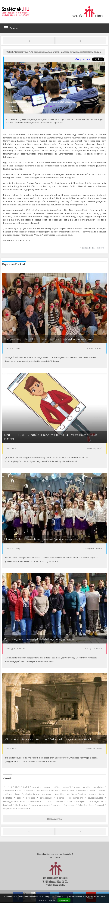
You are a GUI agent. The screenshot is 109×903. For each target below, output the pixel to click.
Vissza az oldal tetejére (92, 247)
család (101, 805)
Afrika (57, 787)
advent (48, 787)
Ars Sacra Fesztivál (76, 794)
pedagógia (13, 110)
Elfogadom (64, 900)
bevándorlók (46, 798)
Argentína (59, 794)
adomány (36, 787)
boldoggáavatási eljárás (14, 801)
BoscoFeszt (36, 801)
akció (76, 787)
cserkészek (23, 808)
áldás (19, 791)
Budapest (80, 801)
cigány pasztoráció (41, 805)
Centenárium (21, 805)
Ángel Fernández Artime (27, 794)
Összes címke (54, 819)
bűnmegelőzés (96, 801)
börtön (49, 801)
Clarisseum (69, 805)
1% (11, 787)
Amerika (82, 791)
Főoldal (9, 52)
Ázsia (101, 794)
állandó (54, 791)
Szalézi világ (21, 52)
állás (64, 791)
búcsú (70, 801)
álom (72, 791)
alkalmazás (42, 791)
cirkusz (57, 805)
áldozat (29, 791)
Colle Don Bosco (86, 805)
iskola (23, 110)
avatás (92, 794)
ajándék (67, 787)
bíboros (60, 798)
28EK (17, 787)
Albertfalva (8, 791)
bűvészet (7, 805)
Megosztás (82, 59)
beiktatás (7, 798)
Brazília (59, 801)
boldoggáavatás (95, 798)
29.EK (26, 787)
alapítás (86, 787)
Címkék (7, 778)
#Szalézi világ (33, 106)
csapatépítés (9, 808)
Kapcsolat (55, 857)
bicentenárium (75, 798)
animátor (46, 794)
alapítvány (99, 787)
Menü (11, 28)
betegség (30, 798)
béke (19, 798)
